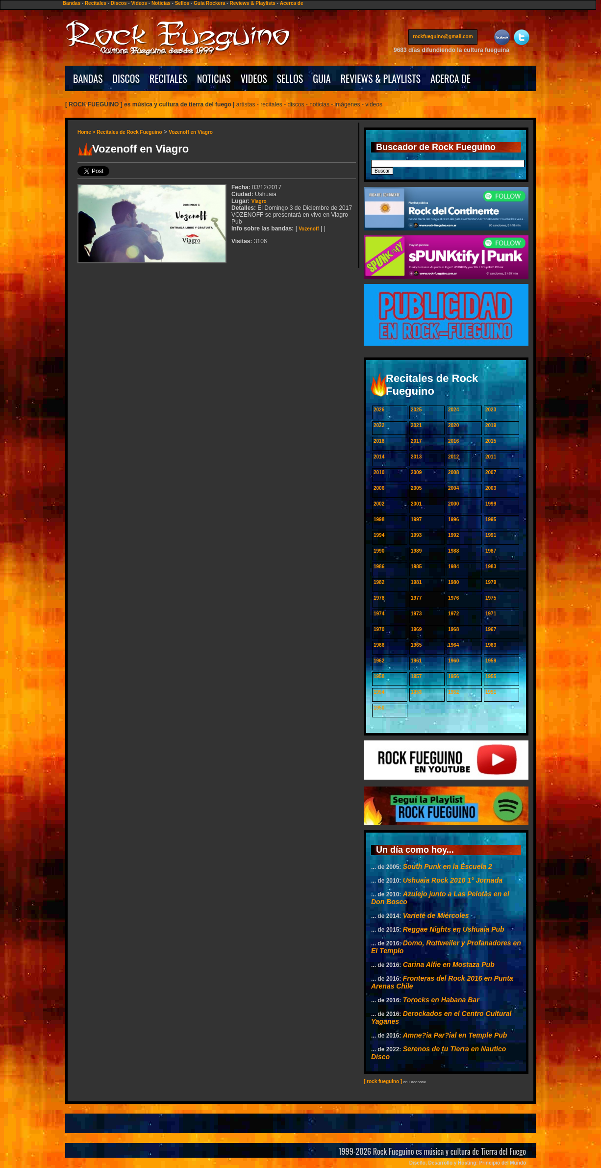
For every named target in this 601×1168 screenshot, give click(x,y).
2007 (490, 472)
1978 (379, 598)
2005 (416, 488)
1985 (416, 566)
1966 (379, 645)
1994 (379, 535)
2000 (453, 504)
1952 (453, 692)
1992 (453, 535)
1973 (416, 613)
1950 (379, 708)
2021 (416, 425)
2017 (416, 441)
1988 (453, 551)
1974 (379, 613)
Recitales (95, 3)
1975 (490, 598)
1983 (490, 566)
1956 (453, 676)
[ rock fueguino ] (383, 1081)
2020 (453, 425)
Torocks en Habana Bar (441, 1000)
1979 (490, 582)
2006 (379, 488)
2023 (490, 409)
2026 (379, 409)
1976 (453, 598)
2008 (453, 472)
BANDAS (88, 78)
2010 (379, 472)
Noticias (161, 3)
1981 (416, 582)
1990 (379, 551)
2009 (416, 472)
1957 (416, 676)
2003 (490, 488)
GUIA (321, 78)
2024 (453, 409)
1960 (453, 660)
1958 (379, 676)
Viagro (259, 201)
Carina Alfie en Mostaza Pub (449, 964)
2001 (416, 504)
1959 (490, 660)
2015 (490, 441)
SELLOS (290, 78)
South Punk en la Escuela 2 (447, 866)
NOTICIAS (214, 78)
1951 (490, 692)
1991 (490, 535)
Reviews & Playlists (252, 3)
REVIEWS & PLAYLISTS (381, 78)
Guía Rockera (209, 3)
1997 (416, 519)
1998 (379, 519)
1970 (379, 629)
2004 (453, 488)
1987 (490, 551)
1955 (490, 676)
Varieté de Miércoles (436, 915)
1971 (490, 613)
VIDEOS (254, 78)
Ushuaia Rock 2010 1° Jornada (452, 880)
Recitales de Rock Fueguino (129, 132)
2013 (416, 456)
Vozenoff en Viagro (191, 132)
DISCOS (126, 78)
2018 (379, 441)
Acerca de (291, 3)
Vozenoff (309, 228)
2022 (379, 425)
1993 (416, 535)
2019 (490, 425)
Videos (139, 3)
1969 (416, 629)
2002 (379, 504)
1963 (490, 645)
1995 (490, 519)
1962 (379, 660)
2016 (453, 441)
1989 (416, 551)
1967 (490, 629)
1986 (379, 566)
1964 (453, 645)
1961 (416, 660)
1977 (416, 598)
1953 (416, 692)
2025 (416, 409)
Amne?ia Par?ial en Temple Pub (455, 1035)
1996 (453, 519)
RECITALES (168, 78)
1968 (453, 629)
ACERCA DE (450, 78)
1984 (453, 566)
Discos (119, 3)
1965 (416, 645)
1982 (379, 582)
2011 (490, 456)
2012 (453, 456)
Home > (87, 132)
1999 (490, 504)
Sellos (182, 3)
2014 (379, 456)
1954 (379, 692)
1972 (453, 613)
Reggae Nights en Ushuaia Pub (453, 929)
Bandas (71, 3)
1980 (453, 582)
